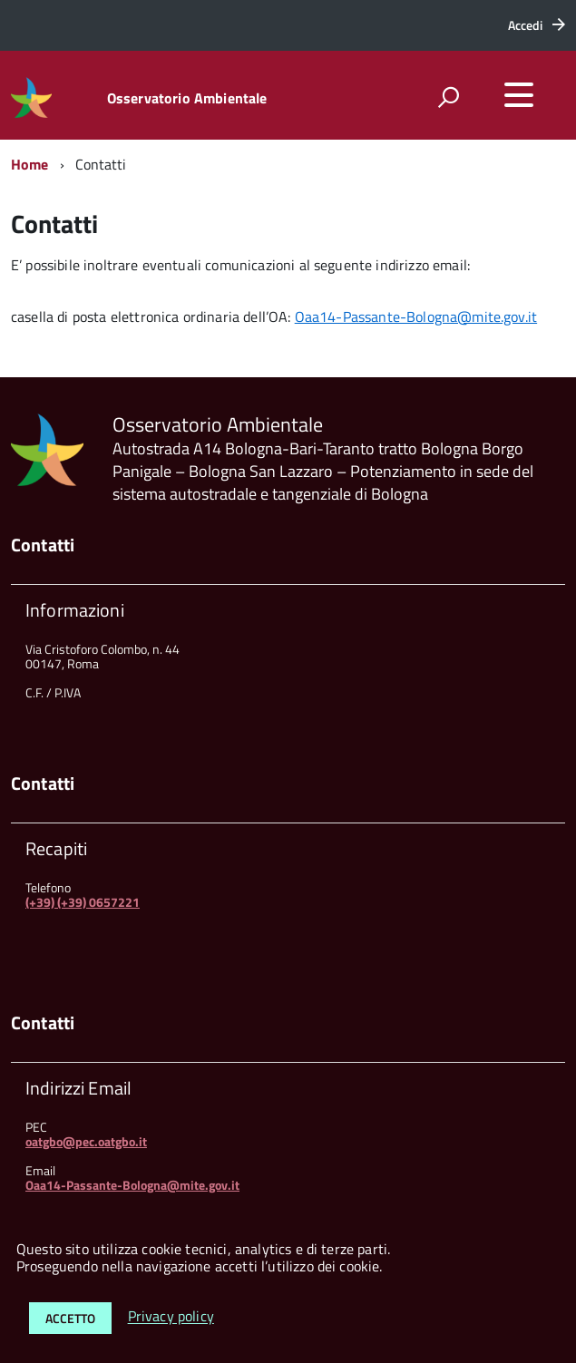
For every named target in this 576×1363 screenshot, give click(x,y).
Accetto (70, 1318)
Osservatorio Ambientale (187, 98)
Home (30, 164)
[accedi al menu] (518, 95)
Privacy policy (171, 1317)
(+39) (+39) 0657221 (82, 901)
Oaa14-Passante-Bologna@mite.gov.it (416, 316)
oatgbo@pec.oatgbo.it (86, 1141)
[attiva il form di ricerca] (448, 97)
